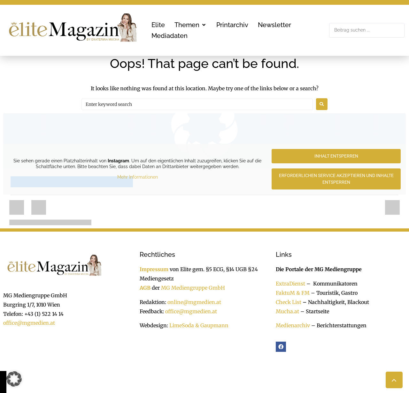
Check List (288, 302)
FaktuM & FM (293, 293)
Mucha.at (287, 311)
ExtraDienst (290, 283)
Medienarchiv (293, 325)
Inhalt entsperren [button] (336, 156)
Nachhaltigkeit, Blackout (335, 302)
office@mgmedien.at (29, 323)
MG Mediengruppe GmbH (193, 288)
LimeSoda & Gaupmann (198, 325)
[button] (190, 25)
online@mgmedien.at (194, 302)
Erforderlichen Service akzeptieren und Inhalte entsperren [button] (336, 179)
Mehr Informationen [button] (137, 177)
